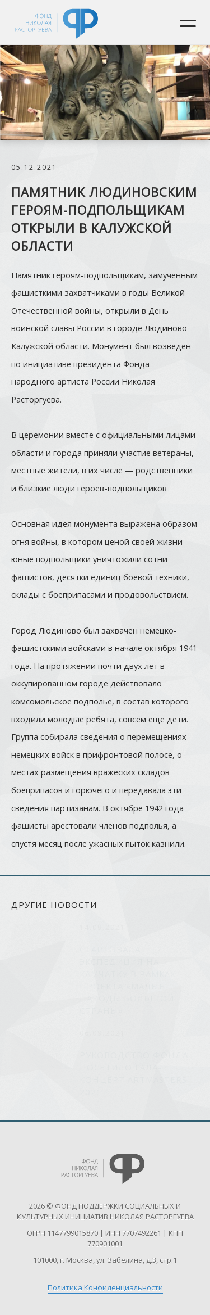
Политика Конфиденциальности (105, 1287)
